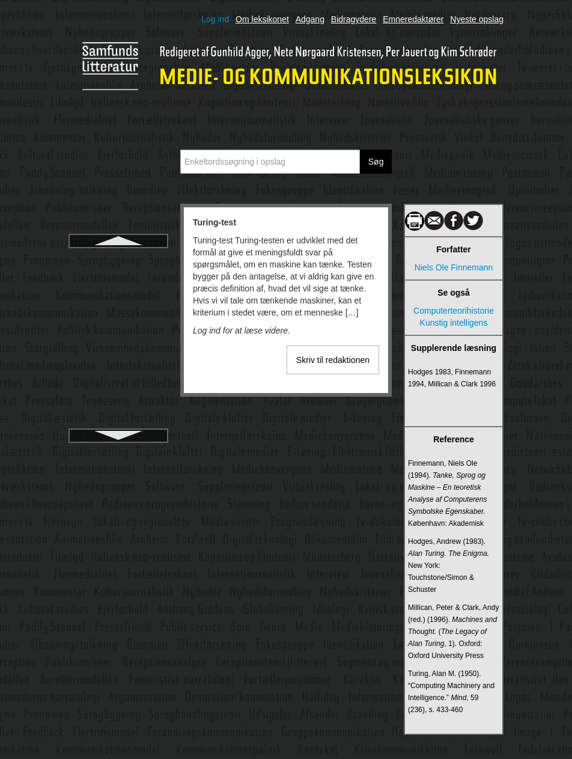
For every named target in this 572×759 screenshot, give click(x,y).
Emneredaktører (413, 19)
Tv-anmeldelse (118, 389)
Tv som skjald (118, 368)
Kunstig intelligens (454, 323)
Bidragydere (354, 19)
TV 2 (118, 324)
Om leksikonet (262, 19)
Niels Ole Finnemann (454, 267)
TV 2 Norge (118, 346)
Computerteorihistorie (453, 310)
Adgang (310, 19)
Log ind (215, 19)
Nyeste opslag (477, 19)
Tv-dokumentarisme (118, 411)
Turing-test (118, 259)
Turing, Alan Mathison (118, 281)
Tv (118, 303)
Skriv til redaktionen (333, 360)
